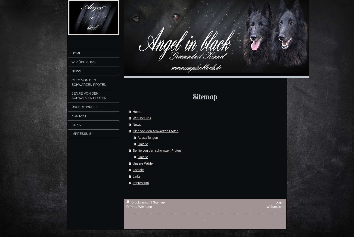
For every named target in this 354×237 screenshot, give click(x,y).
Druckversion (138, 202)
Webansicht (275, 207)
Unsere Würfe (143, 163)
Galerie (143, 144)
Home (137, 112)
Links (136, 176)
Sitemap (159, 202)
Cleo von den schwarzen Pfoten (156, 131)
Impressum (141, 183)
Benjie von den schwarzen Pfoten (157, 150)
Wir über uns (142, 118)
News (137, 124)
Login (279, 202)
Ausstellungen (148, 137)
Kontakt (138, 170)
